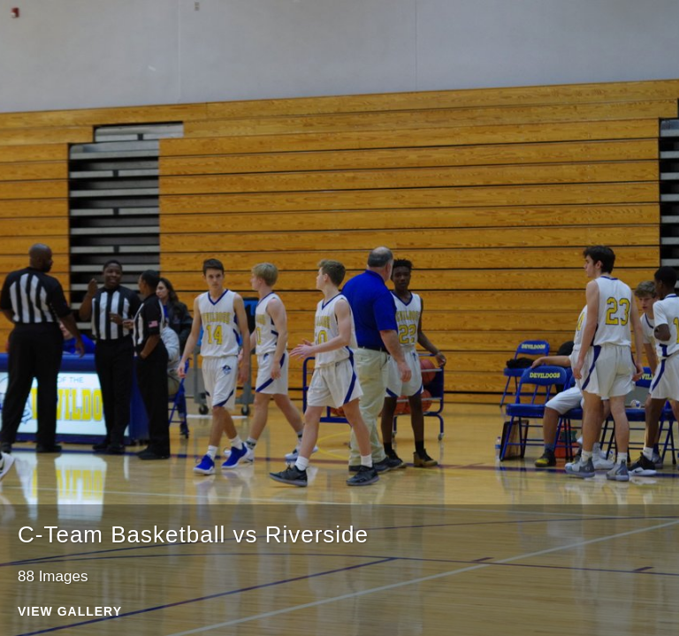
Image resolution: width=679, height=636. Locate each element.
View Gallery (70, 611)
